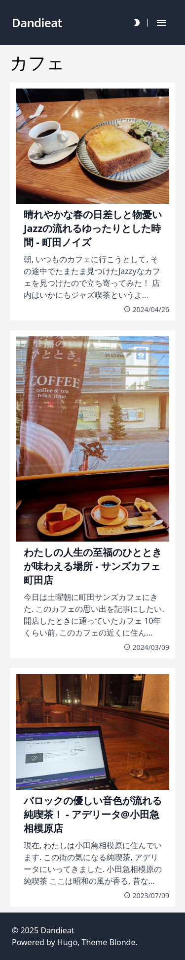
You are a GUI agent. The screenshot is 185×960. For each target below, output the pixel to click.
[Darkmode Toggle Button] (136, 22)
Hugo (67, 942)
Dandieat (57, 930)
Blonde (122, 942)
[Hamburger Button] (161, 22)
